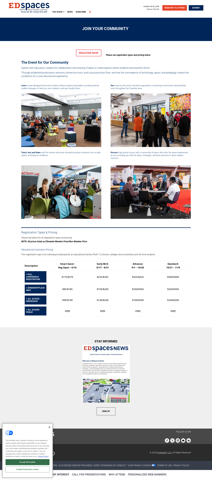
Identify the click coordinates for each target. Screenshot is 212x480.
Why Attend (117, 474)
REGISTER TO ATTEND (174, 8)
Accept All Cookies (27, 462)
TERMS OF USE (164, 465)
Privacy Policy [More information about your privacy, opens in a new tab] (43, 456)
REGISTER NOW (88, 53)
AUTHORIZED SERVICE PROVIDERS (75, 465)
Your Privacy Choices (139, 465)
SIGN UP (106, 411)
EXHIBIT (196, 8)
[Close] (49, 427)
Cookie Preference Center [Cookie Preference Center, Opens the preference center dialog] (27, 469)
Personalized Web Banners (147, 474)
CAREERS (52, 465)
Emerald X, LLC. (164, 452)
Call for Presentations (89, 474)
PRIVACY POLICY (181, 465)
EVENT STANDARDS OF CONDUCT (109, 465)
